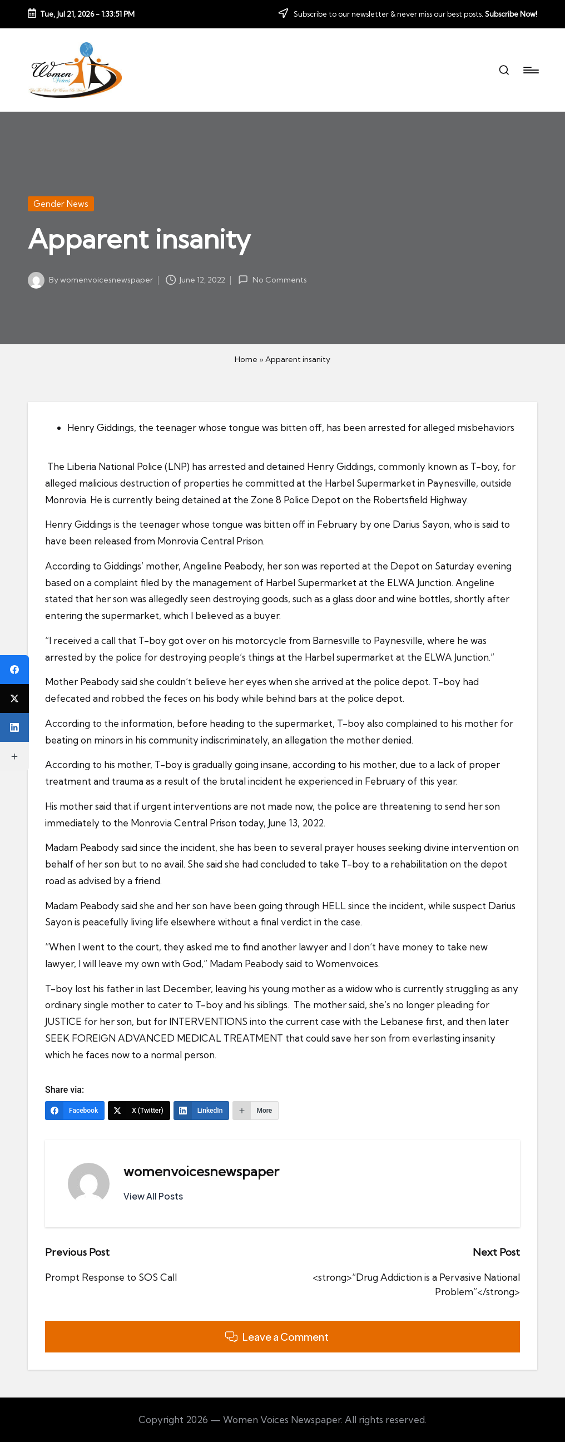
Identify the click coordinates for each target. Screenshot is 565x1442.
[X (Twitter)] (139, 1110)
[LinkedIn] (202, 1110)
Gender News (60, 204)
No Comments (272, 280)
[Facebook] (75, 1110)
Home (246, 359)
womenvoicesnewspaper (201, 1171)
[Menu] (530, 70)
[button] (153, 1196)
